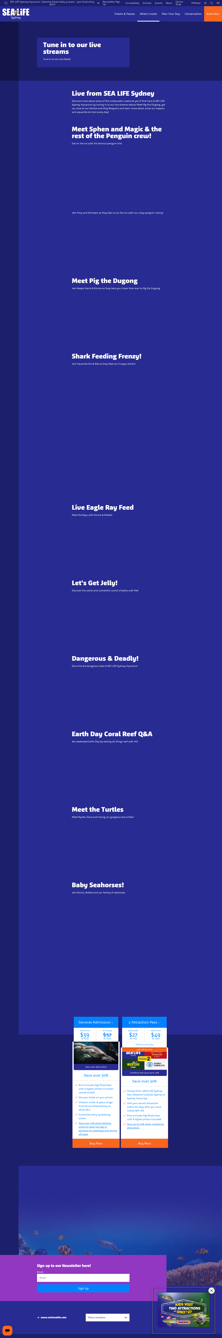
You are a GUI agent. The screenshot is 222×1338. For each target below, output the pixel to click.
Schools (147, 3)
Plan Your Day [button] (171, 14)
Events (158, 3)
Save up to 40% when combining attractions (145, 1126)
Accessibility (132, 3)
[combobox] (108, 1317)
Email (40, 1271)
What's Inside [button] (148, 14)
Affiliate (195, 3)
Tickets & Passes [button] (124, 14)
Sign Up (83, 1288)
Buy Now (96, 1143)
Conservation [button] (193, 14)
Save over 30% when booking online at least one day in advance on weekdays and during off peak (98, 1129)
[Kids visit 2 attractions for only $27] (184, 1310)
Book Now (213, 14)
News (169, 3)
